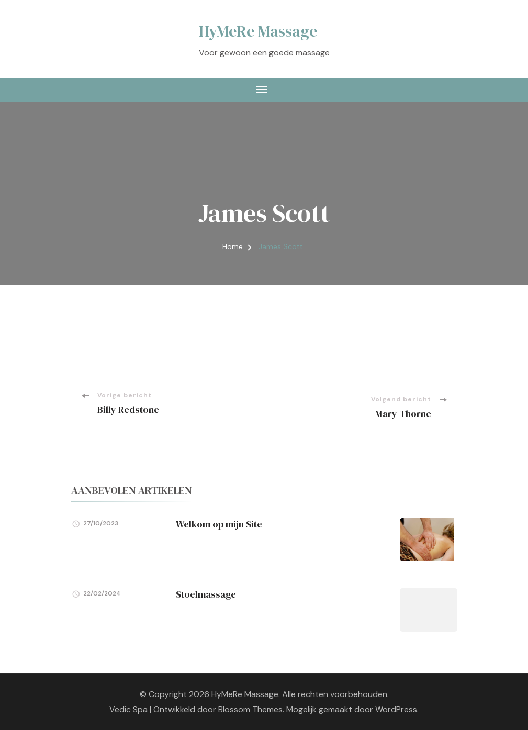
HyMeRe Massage (258, 31)
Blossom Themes (250, 709)
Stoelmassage (206, 594)
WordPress (396, 709)
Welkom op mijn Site (219, 524)
